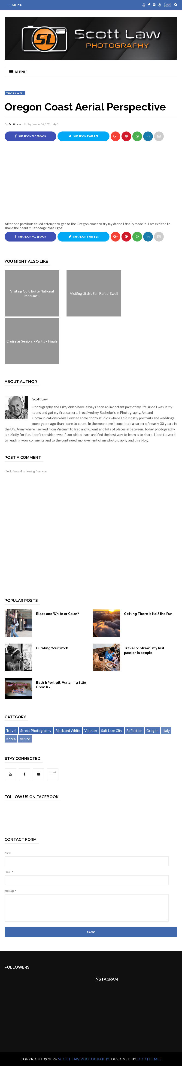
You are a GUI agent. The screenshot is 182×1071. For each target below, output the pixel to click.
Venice (25, 739)
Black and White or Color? (57, 614)
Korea (11, 739)
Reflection (134, 730)
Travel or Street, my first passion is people (144, 650)
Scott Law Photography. (84, 1059)
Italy (166, 730)
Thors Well (15, 93)
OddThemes (149, 1059)
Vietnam (90, 730)
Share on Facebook (30, 136)
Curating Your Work (52, 648)
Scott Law (15, 124)
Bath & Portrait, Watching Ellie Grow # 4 (61, 685)
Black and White (67, 730)
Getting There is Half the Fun (148, 614)
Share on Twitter (83, 136)
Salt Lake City (111, 730)
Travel (11, 730)
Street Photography (35, 730)
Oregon (152, 730)
